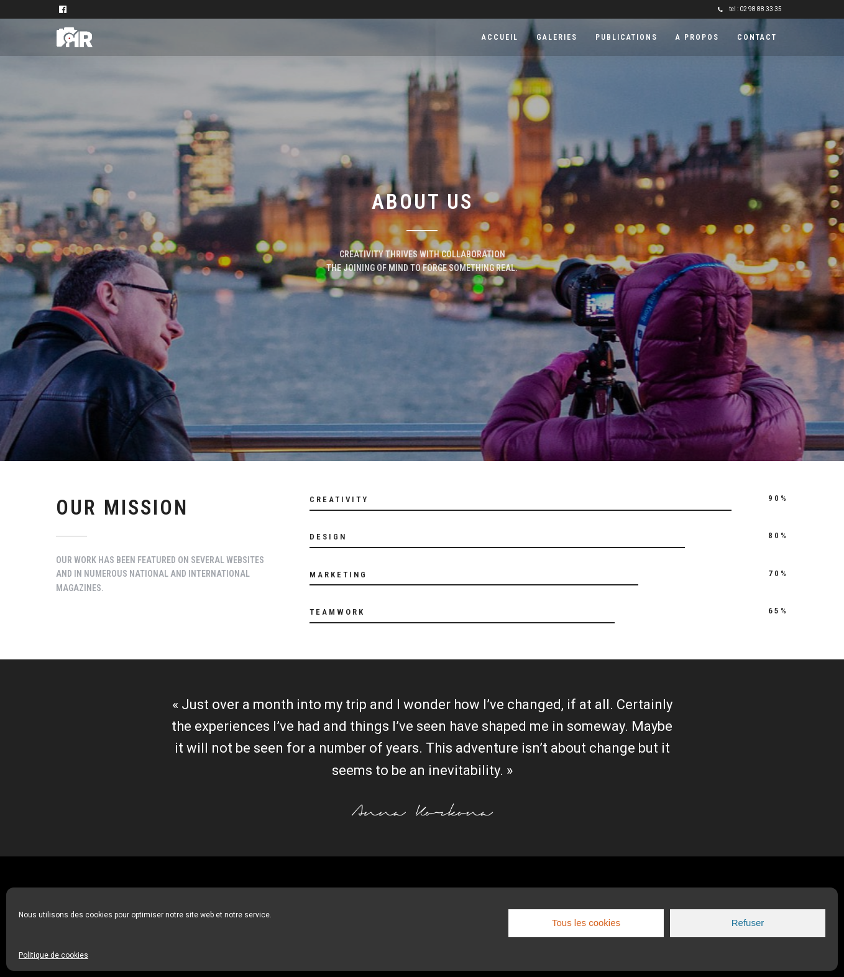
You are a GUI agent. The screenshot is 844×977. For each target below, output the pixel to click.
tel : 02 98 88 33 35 (750, 9)
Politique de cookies (53, 955)
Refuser (748, 922)
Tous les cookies (586, 922)
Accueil (500, 37)
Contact (757, 37)
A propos (697, 37)
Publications (626, 37)
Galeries (556, 37)
